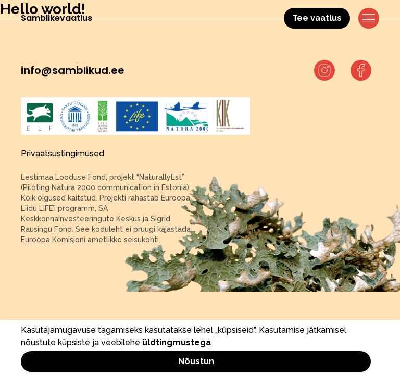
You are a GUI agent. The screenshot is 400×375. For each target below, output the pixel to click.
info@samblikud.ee (72, 70)
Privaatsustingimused (62, 153)
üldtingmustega (176, 342)
